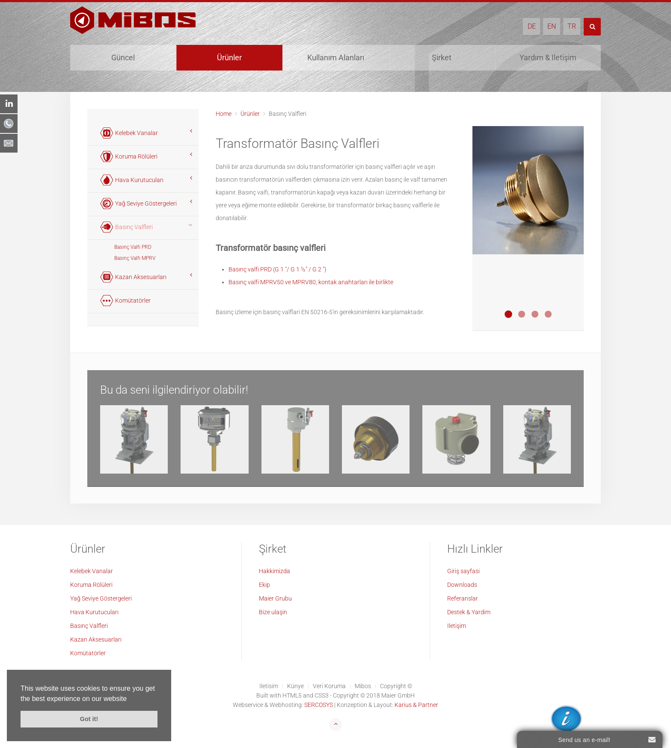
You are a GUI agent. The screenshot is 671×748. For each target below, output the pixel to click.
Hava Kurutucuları (94, 612)
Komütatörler (88, 653)
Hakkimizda (274, 571)
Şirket (441, 57)
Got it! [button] (89, 719)
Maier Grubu (275, 598)
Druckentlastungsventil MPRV (548, 314)
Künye (295, 686)
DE (532, 26)
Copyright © (396, 686)
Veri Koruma (329, 686)
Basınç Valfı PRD (132, 247)
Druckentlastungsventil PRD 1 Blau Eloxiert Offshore (521, 314)
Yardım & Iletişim (548, 57)
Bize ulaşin (273, 612)
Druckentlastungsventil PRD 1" (508, 314)
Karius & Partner (416, 704)
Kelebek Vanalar (91, 571)
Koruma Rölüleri (91, 584)
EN (551, 26)
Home (224, 113)
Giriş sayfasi (463, 571)
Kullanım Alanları (335, 57)
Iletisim (268, 686)
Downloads (462, 584)
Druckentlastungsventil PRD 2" (534, 314)
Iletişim (456, 625)
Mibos (363, 686)
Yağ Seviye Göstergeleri (101, 598)
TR (571, 26)
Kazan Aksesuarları (96, 639)
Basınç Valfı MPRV (134, 258)
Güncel (123, 57)
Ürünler (229, 57)
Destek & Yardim (468, 612)
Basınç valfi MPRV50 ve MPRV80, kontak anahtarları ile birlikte (311, 282)
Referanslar (462, 598)
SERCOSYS (318, 704)
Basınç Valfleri (89, 625)
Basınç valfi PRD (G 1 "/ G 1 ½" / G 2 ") (278, 269)
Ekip (264, 584)
